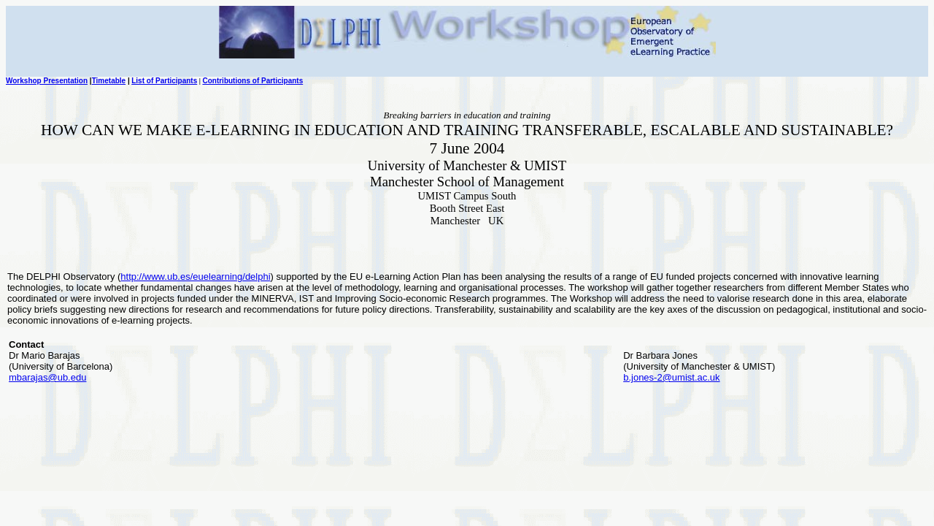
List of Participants (164, 81)
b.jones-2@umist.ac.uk (671, 377)
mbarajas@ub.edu (47, 377)
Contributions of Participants (252, 81)
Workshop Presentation (47, 81)
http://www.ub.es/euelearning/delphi (195, 276)
